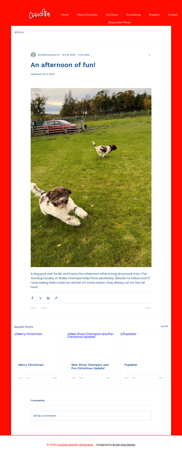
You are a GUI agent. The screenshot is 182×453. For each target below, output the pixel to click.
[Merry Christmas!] (38, 346)
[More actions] (149, 55)
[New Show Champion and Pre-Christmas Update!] (91, 346)
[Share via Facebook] (32, 297)
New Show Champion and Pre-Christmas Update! (89, 366)
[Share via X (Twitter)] (40, 297)
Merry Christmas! (31, 364)
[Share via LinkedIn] (48, 297)
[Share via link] (56, 297)
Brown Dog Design (124, 445)
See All (164, 326)
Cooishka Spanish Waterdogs (74, 445)
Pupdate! (130, 364)
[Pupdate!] (144, 346)
